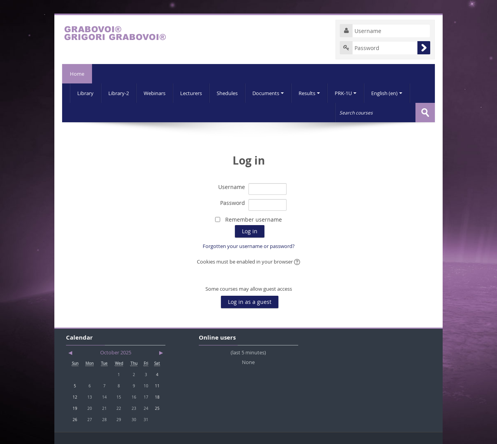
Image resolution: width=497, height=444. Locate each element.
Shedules (227, 93)
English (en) (386, 93)
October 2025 (115, 352)
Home (77, 73)
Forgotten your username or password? (249, 246)
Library (85, 93)
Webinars (154, 93)
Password (232, 202)
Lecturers (191, 93)
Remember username (253, 219)
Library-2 (118, 93)
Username (231, 187)
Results (309, 93)
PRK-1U (345, 93)
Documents (268, 93)
